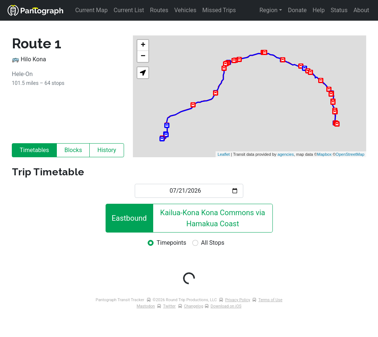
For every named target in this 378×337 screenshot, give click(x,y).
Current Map (91, 10)
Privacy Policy (237, 300)
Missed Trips (219, 10)
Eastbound (129, 218)
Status (339, 10)
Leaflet (223, 154)
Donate (297, 10)
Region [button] (269, 10)
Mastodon (146, 306)
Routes (159, 10)
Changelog (193, 306)
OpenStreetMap (350, 154)
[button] (142, 72)
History (106, 150)
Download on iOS (225, 306)
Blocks (73, 150)
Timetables (34, 150)
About (361, 10)
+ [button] (143, 45)
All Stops (212, 242)
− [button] (143, 56)
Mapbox (324, 154)
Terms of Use (270, 300)
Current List (129, 10)
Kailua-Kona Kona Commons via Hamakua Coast (213, 218)
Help (319, 10)
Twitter (169, 306)
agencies (286, 154)
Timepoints (171, 242)
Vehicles (185, 10)
